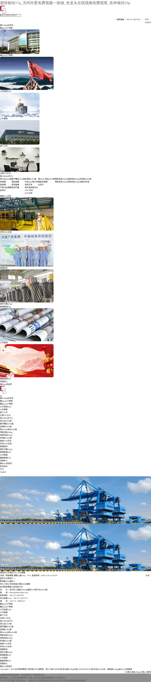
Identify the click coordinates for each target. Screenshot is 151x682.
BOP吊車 (28, 193)
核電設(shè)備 (30, 179)
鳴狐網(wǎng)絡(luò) (115, 669)
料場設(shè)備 (85, 179)
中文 (147, 19)
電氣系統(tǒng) (61, 179)
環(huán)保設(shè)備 (46, 179)
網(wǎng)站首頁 (6, 25)
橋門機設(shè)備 (18, 179)
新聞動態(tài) (5, 307)
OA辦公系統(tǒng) (132, 672)
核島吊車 (28, 185)
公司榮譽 (4, 409)
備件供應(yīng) (6, 449)
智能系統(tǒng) (73, 179)
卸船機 (3, 182)
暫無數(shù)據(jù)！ (7, 581)
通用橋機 (15, 185)
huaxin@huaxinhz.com (18, 593)
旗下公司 (4, 412)
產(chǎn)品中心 (6, 176)
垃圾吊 (41, 185)
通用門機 (15, 187)
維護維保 (4, 446)
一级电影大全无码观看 (36, 681)
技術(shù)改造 (6, 444)
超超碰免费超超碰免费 (76, 681)
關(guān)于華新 (6, 28)
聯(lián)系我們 (6, 384)
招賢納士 (4, 381)
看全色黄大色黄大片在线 (56, 681)
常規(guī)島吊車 (31, 182)
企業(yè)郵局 (145, 672)
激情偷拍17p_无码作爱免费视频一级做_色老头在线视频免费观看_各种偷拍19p (65, 3)
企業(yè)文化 (5, 415)
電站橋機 (15, 182)
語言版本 (4, 466)
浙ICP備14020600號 (54, 669)
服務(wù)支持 (5, 196)
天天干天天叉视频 (7, 681)
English (148, 22)
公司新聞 (4, 455)
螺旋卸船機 (42, 182)
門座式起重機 (5, 187)
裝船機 (3, 185)
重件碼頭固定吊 (31, 187)
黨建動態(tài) (5, 458)
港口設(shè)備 (5, 179)
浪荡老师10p (21, 681)
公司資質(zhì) (5, 407)
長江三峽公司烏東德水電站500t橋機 (15, 584)
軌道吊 (3, 190)
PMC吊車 (29, 190)
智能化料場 (84, 182)
